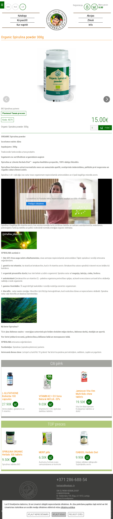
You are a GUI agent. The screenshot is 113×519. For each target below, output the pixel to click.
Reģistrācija (78, 5)
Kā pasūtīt (22, 20)
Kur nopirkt (22, 24)
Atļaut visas (59, 514)
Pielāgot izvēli (76, 514)
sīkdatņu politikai (68, 507)
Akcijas (90, 15)
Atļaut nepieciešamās (38, 514)
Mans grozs (103, 6)
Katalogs (22, 15)
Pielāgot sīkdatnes (36, 203)
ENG (8, 7)
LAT (23, 7)
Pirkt (108, 127)
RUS (15, 7)
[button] (106, 99)
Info (91, 24)
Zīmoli (90, 20)
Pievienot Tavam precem (13, 113)
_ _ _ (2, 4)
